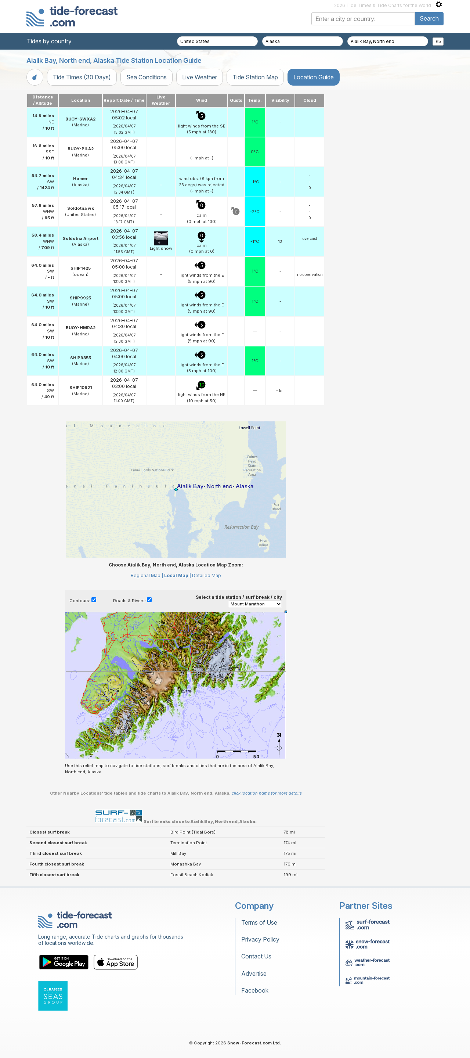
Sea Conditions (146, 77)
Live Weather (199, 77)
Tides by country (49, 41)
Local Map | (177, 575)
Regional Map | (147, 575)
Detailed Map (206, 575)
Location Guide (313, 77)
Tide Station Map (255, 77)
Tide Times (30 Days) (82, 77)
